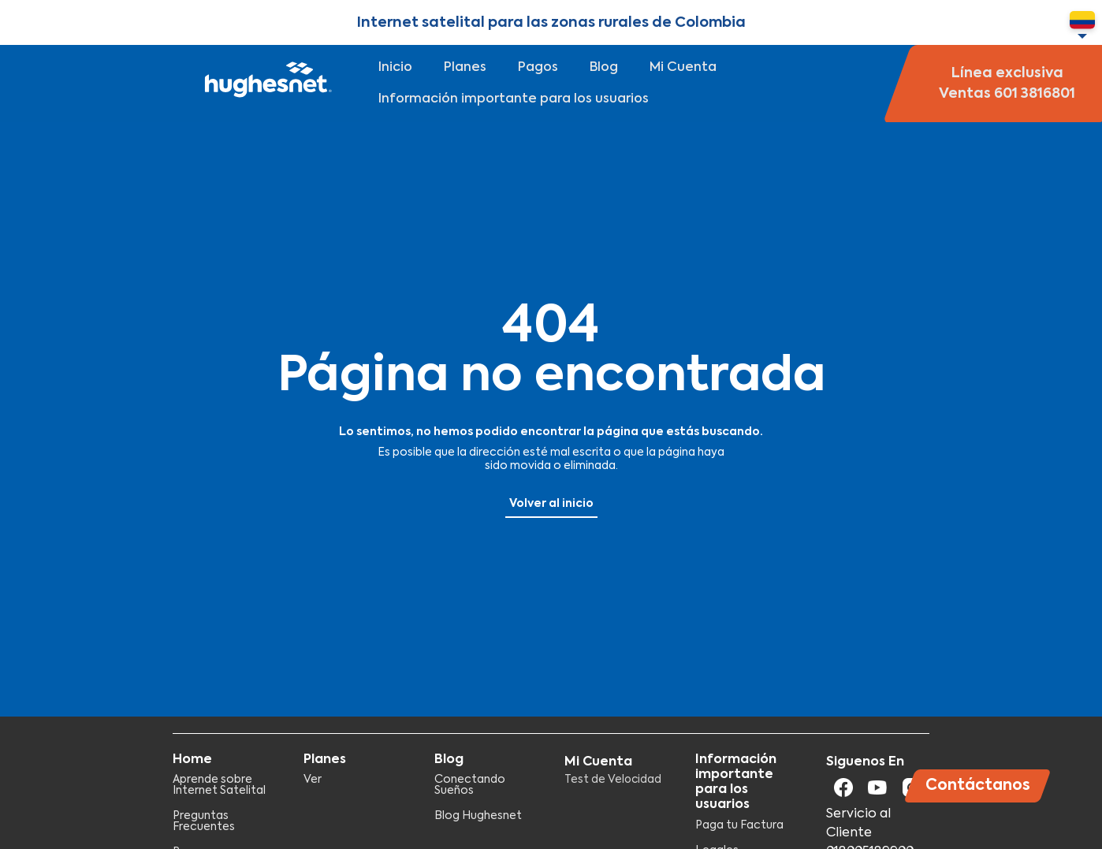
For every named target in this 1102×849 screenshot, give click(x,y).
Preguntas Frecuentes (204, 821)
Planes (465, 67)
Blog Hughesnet (478, 815)
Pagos (538, 67)
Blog (604, 67)
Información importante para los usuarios (513, 99)
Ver (312, 779)
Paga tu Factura (739, 825)
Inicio (395, 67)
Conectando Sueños (469, 785)
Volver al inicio (551, 503)
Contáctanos (977, 785)
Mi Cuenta (683, 67)
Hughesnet (266, 83)
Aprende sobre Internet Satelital (219, 785)
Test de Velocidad (612, 779)
